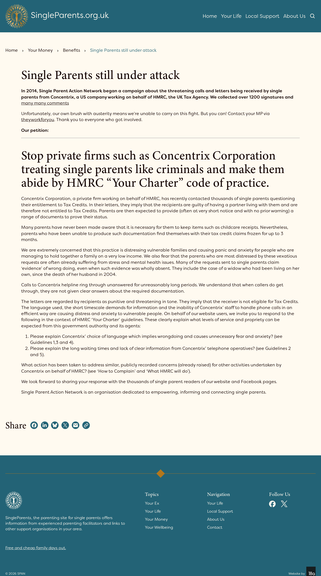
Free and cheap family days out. (35, 548)
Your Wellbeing (159, 527)
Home (210, 16)
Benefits (71, 50)
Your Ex (152, 503)
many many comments (45, 103)
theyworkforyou (37, 119)
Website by (302, 571)
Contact (214, 527)
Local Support (262, 16)
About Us (294, 16)
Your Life (231, 16)
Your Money (40, 50)
